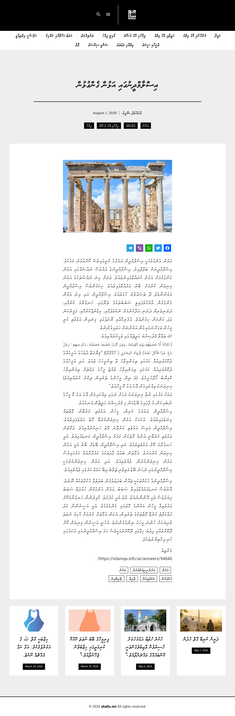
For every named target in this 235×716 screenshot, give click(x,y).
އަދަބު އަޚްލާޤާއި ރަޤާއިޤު (59, 35)
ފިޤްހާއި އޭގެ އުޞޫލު (135, 35)
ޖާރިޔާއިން (116, 579)
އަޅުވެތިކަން (148, 579)
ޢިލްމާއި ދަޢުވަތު (125, 44)
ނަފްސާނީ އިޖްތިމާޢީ (26, 35)
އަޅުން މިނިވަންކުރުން (144, 570)
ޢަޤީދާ (218, 35)
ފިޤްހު (89, 125)
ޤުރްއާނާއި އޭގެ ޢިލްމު (194, 35)
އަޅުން (146, 125)
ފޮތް (77, 44)
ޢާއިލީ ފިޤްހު (108, 35)
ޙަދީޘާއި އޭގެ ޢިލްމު (164, 35)
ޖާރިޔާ (132, 579)
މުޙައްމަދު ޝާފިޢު (132, 112)
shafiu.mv (109, 706)
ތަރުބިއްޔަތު (87, 35)
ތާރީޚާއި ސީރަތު (151, 44)
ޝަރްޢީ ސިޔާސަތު (98, 44)
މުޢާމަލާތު (130, 125)
